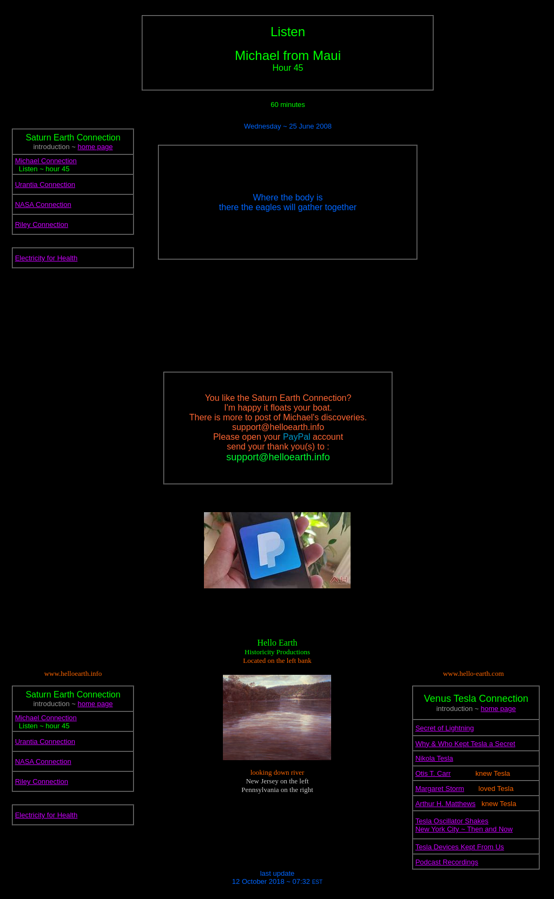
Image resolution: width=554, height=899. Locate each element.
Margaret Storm (440, 788)
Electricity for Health (46, 258)
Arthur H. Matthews (446, 804)
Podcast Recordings (447, 862)
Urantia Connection (45, 184)
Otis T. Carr (433, 773)
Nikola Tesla (434, 758)
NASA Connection (43, 204)
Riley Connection (41, 224)
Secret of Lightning (445, 728)
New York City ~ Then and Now (464, 829)
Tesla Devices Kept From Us (460, 847)
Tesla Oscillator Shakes (452, 821)
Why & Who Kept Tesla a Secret (466, 744)
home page (95, 147)
